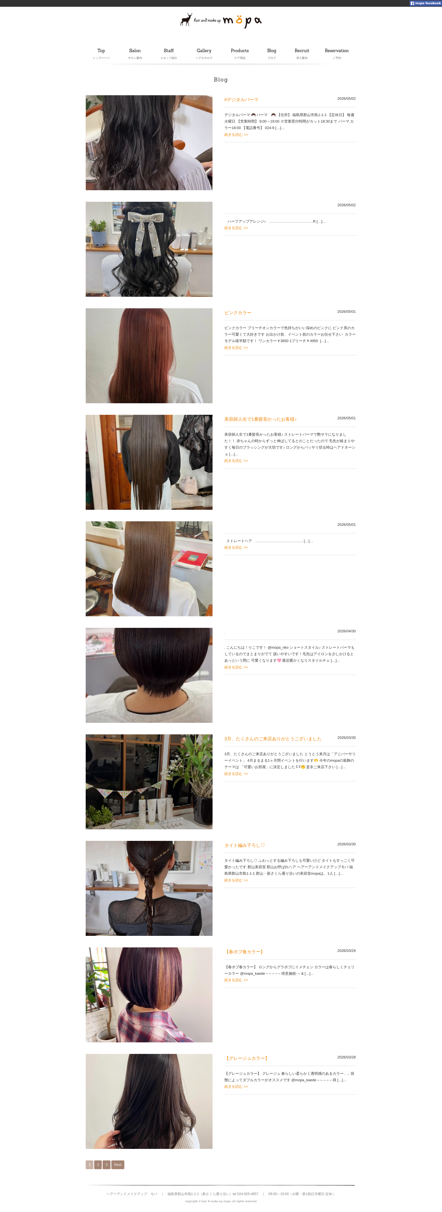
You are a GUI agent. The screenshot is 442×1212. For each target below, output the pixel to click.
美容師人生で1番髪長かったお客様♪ (260, 419)
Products (240, 51)
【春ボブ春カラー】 (244, 951)
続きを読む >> (236, 134)
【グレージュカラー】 (246, 1058)
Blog (273, 51)
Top (101, 51)
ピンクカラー (237, 312)
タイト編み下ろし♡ (244, 845)
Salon (135, 51)
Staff (169, 51)
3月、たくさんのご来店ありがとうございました (273, 738)
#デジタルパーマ (241, 99)
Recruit (302, 51)
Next (118, 1164)
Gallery (204, 51)
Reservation (337, 51)
